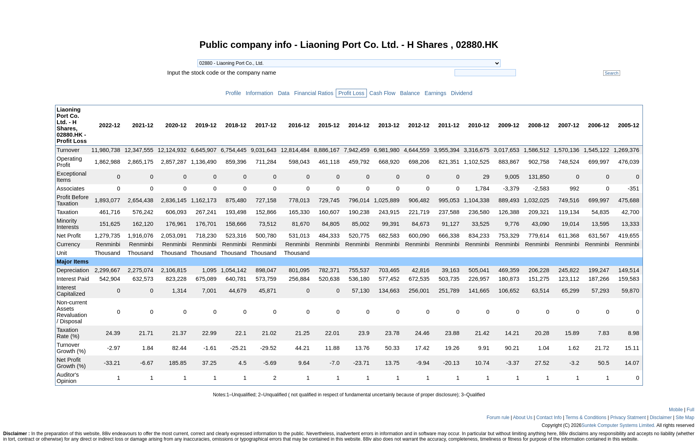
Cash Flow (382, 93)
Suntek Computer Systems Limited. (618, 425)
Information (259, 93)
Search (612, 73)
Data (283, 93)
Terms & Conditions (585, 417)
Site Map (685, 417)
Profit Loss (351, 93)
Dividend (461, 93)
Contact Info (549, 417)
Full (690, 409)
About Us (522, 417)
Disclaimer (661, 417)
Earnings (435, 93)
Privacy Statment (628, 417)
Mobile (676, 409)
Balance (409, 93)
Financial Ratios (314, 93)
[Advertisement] (27, 159)
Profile (233, 93)
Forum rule (497, 417)
